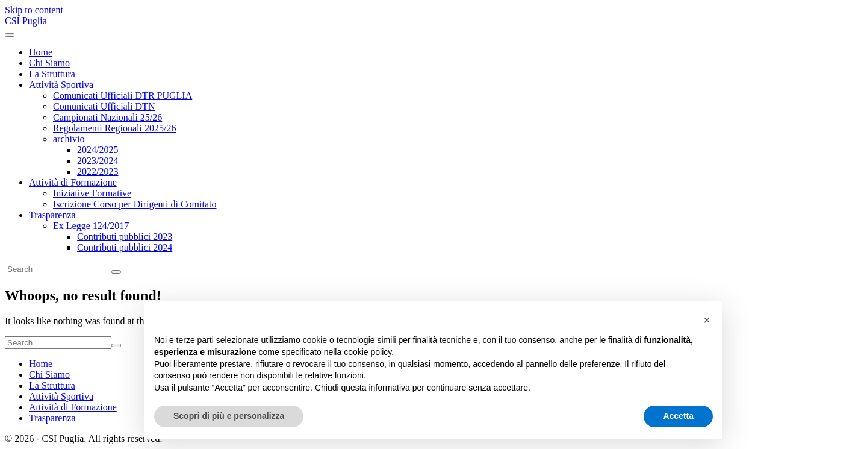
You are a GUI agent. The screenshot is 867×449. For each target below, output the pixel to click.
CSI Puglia (26, 21)
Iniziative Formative (92, 193)
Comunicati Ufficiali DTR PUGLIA (122, 95)
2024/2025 (97, 150)
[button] (706, 320)
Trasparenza (52, 215)
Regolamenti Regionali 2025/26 (114, 128)
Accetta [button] (678, 416)
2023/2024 (97, 160)
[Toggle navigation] (9, 35)
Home (40, 52)
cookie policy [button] (367, 352)
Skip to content (34, 10)
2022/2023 (97, 171)
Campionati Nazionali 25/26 (107, 117)
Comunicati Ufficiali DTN (104, 106)
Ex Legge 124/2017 (91, 226)
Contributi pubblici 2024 (124, 247)
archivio (68, 139)
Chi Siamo (49, 63)
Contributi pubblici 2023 (124, 236)
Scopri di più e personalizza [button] (228, 416)
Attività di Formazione (73, 182)
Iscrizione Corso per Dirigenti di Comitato (135, 204)
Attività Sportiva (61, 85)
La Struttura (52, 74)
